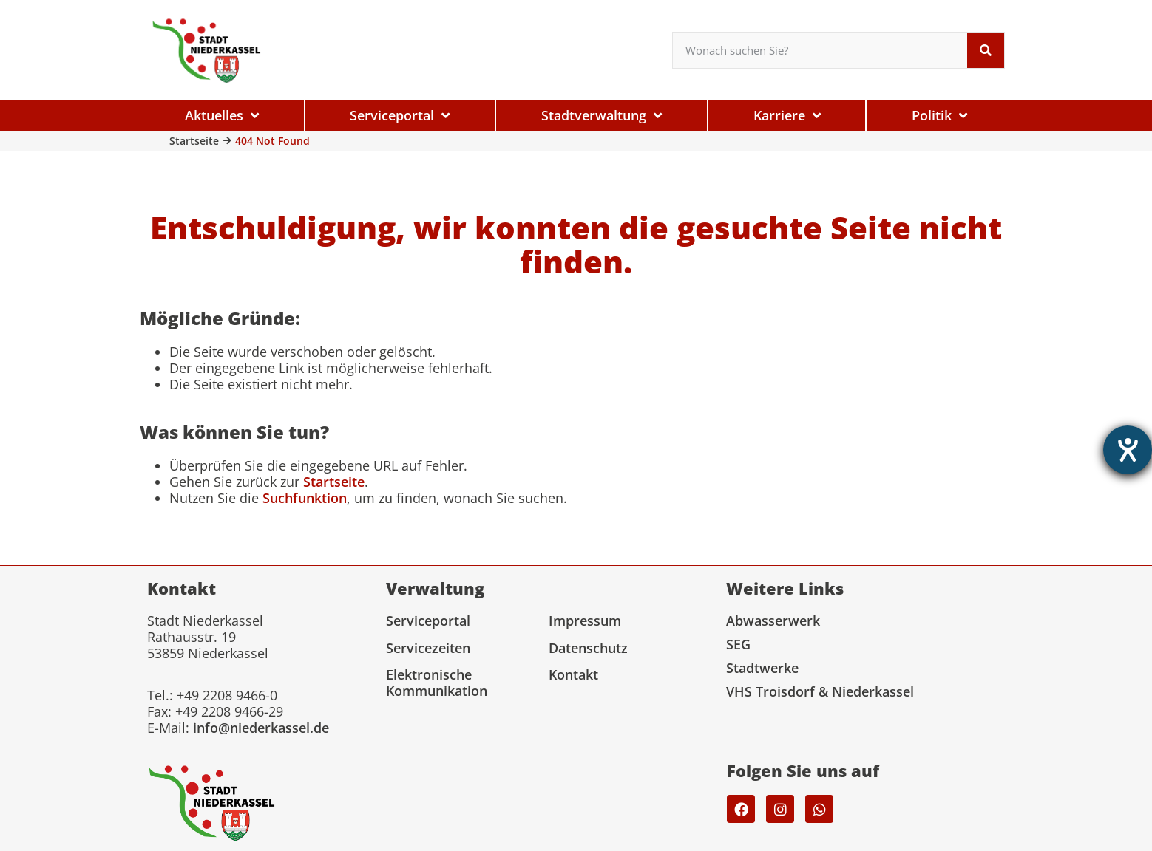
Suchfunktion (304, 498)
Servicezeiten (428, 648)
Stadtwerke (762, 668)
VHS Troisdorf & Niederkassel (820, 691)
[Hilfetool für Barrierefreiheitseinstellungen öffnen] (1127, 450)
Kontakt (573, 674)
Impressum (585, 620)
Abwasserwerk (773, 620)
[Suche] (985, 50)
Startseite (194, 141)
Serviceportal (428, 620)
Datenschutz (588, 648)
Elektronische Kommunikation (436, 683)
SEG (738, 644)
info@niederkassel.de (261, 727)
